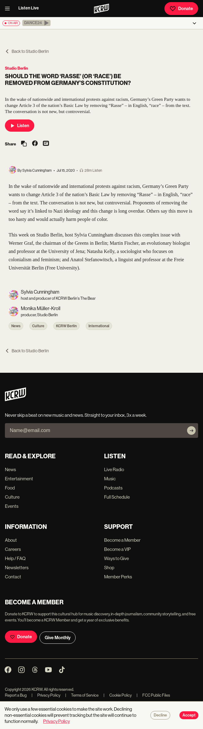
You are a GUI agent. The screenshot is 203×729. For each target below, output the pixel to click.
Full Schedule (117, 497)
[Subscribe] (191, 430)
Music (110, 478)
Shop (109, 567)
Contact (13, 576)
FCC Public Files (153, 695)
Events (11, 506)
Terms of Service (82, 695)
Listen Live (28, 8)
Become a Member (122, 540)
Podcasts (113, 487)
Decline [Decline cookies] (160, 715)
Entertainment (19, 478)
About (11, 540)
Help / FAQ (15, 558)
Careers (13, 549)
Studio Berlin (16, 68)
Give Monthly (57, 637)
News (16, 326)
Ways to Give (116, 558)
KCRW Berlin (66, 326)
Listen (19, 125)
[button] (36, 23)
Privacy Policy (46, 695)
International (98, 326)
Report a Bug (16, 695)
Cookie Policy (117, 695)
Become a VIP (117, 549)
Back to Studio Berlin (27, 51)
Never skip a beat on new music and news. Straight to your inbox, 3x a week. (76, 415)
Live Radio (114, 469)
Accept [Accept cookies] (188, 715)
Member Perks (118, 576)
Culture (38, 326)
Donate (181, 8)
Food (10, 487)
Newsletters (16, 567)
